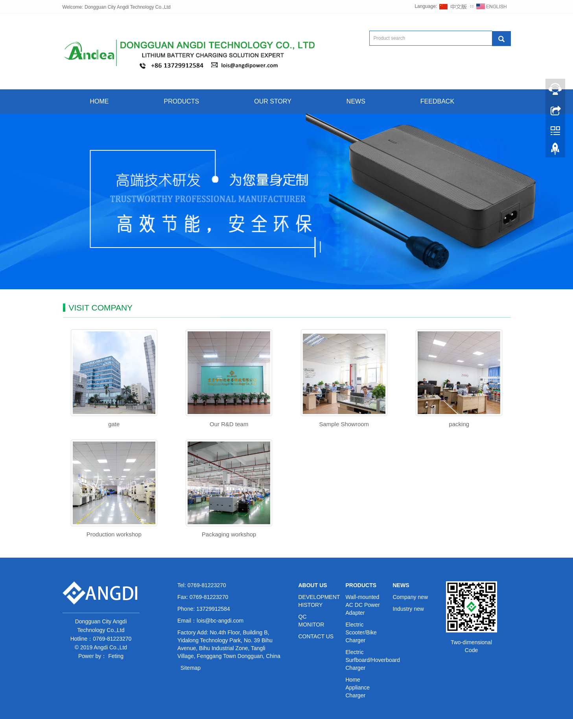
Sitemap (191, 668)
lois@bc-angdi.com (220, 620)
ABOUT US (312, 585)
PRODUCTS (181, 101)
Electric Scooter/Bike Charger (361, 632)
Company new (410, 597)
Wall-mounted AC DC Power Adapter (363, 605)
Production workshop (114, 534)
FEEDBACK (437, 101)
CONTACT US (316, 636)
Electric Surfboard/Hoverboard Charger (373, 660)
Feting (115, 656)
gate (114, 424)
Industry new (408, 609)
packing (459, 424)
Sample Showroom (344, 424)
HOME (99, 101)
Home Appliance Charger (358, 687)
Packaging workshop (229, 534)
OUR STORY (272, 101)
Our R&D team (229, 424)
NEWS (355, 101)
